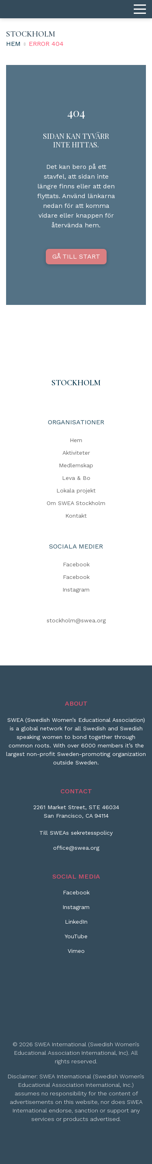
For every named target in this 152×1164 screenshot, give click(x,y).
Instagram (76, 589)
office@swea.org (76, 847)
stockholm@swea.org (76, 620)
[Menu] (140, 9)
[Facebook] (76, 895)
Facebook (76, 564)
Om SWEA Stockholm (76, 503)
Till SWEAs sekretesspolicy (76, 832)
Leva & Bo (76, 478)
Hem (13, 44)
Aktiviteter (76, 452)
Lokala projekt (76, 490)
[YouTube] (76, 939)
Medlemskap (76, 465)
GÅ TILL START (76, 256)
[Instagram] (76, 910)
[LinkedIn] (76, 925)
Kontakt (76, 515)
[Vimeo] (76, 954)
